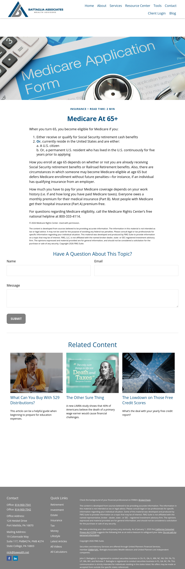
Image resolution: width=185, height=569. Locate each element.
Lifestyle (55, 536)
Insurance (56, 520)
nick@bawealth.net (18, 552)
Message (13, 285)
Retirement (57, 504)
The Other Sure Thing (85, 397)
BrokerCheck (145, 500)
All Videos (56, 546)
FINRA (91, 549)
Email (98, 261)
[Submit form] (16, 319)
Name (11, 261)
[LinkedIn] (15, 558)
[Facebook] (9, 558)
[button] (89, 5)
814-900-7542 (23, 509)
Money (55, 531)
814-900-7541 (23, 504)
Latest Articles (59, 541)
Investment (57, 510)
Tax (53, 525)
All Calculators (59, 551)
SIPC (96, 549)
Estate (54, 515)
